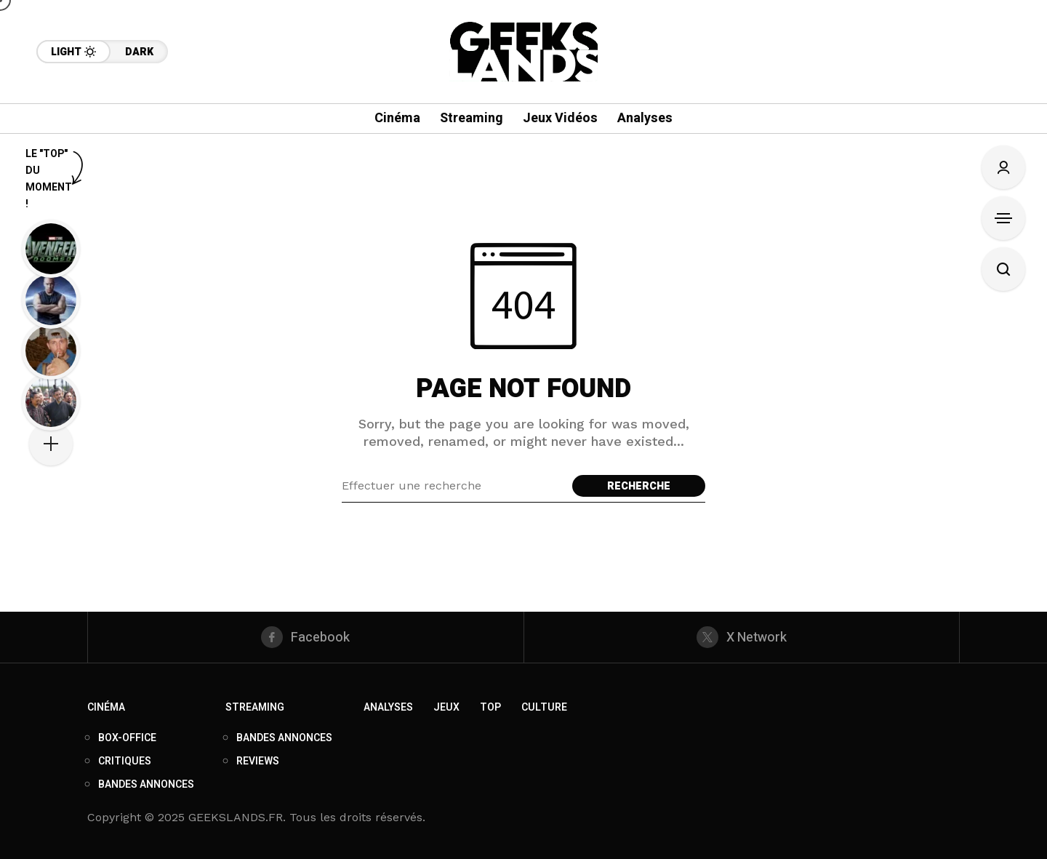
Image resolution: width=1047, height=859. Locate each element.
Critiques (124, 761)
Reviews (257, 761)
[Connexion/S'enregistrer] (1003, 167)
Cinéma (106, 707)
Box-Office (127, 738)
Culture (544, 707)
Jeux (446, 707)
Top (490, 707)
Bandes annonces (146, 784)
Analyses (388, 707)
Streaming (254, 707)
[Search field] (453, 486)
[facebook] (306, 637)
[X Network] (742, 637)
